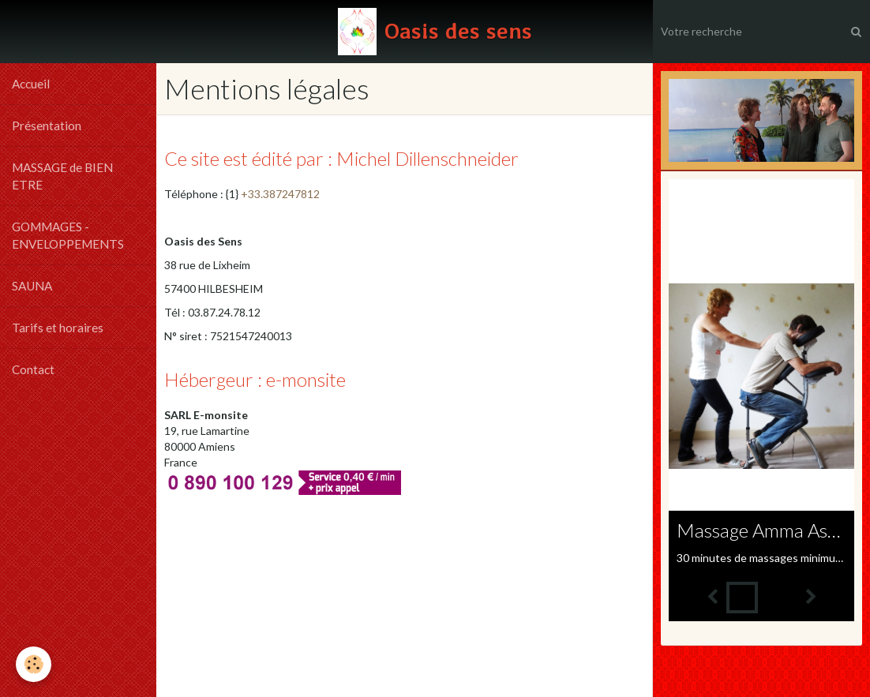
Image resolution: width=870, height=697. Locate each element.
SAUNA (32, 286)
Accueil (31, 84)
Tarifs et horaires (57, 327)
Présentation (46, 125)
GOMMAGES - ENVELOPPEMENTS (68, 235)
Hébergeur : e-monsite (255, 379)
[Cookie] (33, 664)
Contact (33, 369)
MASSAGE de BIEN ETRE (62, 176)
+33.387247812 (280, 193)
